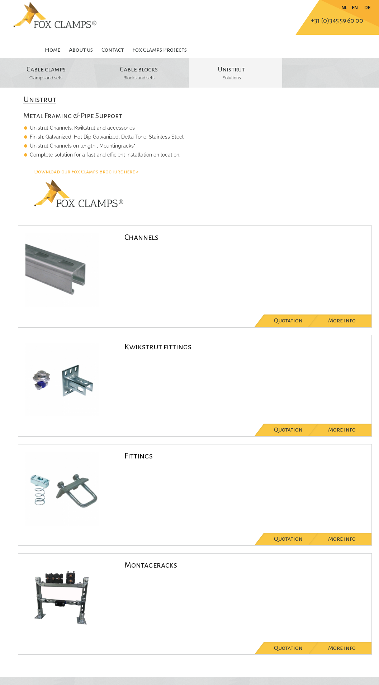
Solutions (232, 77)
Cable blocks (139, 69)
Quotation (288, 320)
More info (342, 320)
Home (52, 50)
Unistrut (231, 69)
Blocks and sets (139, 77)
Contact (112, 50)
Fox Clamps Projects (159, 50)
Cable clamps (46, 69)
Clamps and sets (45, 77)
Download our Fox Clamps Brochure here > (86, 171)
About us (81, 50)
